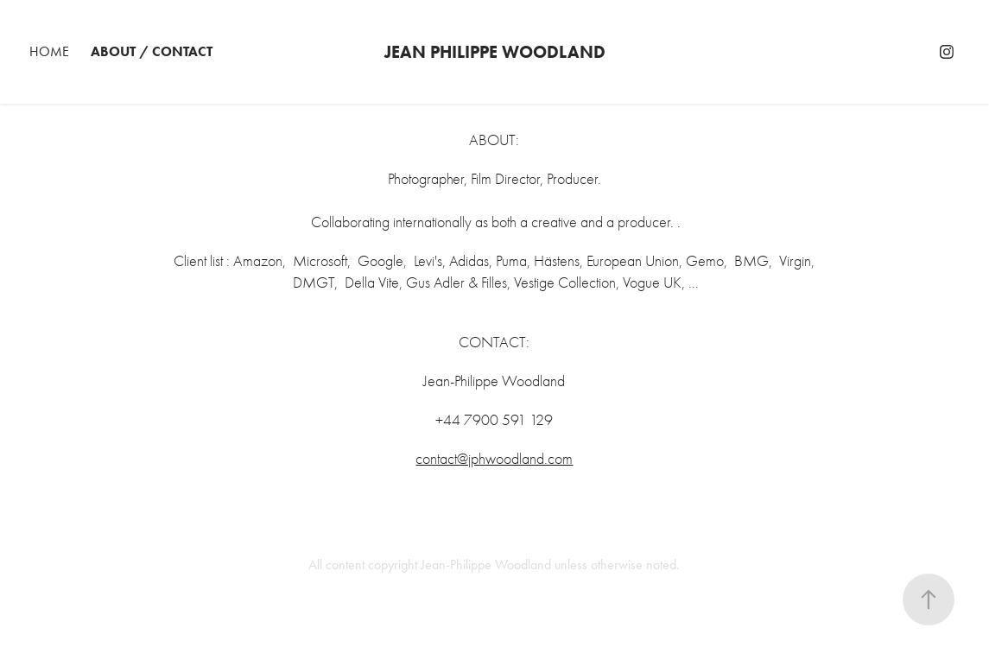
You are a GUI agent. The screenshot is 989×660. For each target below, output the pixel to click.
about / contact (151, 51)
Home (49, 51)
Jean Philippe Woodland (494, 51)
